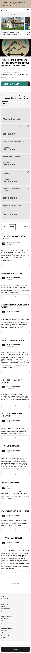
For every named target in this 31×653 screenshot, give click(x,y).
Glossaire (3, 621)
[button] (28, 10)
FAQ (2, 620)
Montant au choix (12, 119)
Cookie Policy (4, 633)
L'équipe (3, 606)
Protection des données (6, 635)
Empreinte (3, 637)
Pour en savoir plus (6, 5)
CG (2, 632)
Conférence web (5, 618)
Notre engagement (5, 608)
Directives (3, 630)
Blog (2, 609)
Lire (15, 265)
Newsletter (3, 611)
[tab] (4, 103)
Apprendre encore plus (7, 77)
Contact (3, 623)
